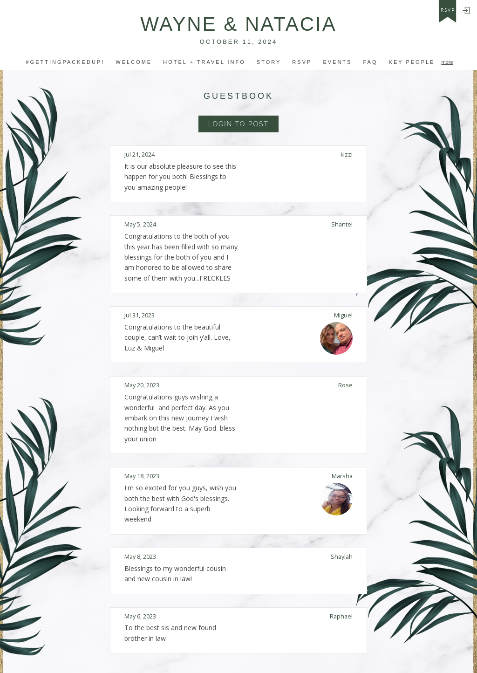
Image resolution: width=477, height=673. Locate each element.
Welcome (134, 62)
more (447, 62)
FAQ (370, 62)
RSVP (302, 62)
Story (269, 62)
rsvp (448, 10)
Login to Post (238, 124)
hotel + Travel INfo (204, 62)
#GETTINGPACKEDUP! (65, 62)
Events (337, 62)
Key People (412, 62)
